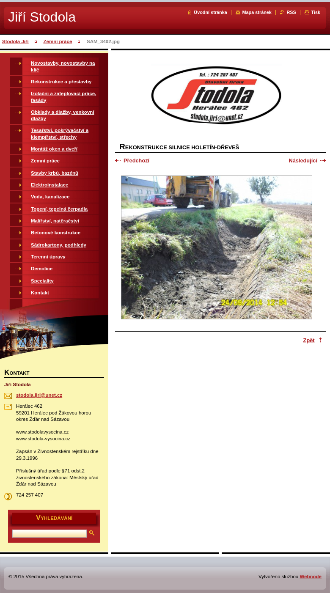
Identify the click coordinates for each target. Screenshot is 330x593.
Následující (303, 160)
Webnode (311, 576)
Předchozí (136, 160)
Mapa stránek (257, 12)
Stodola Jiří (15, 41)
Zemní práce (57, 41)
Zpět (309, 340)
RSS (291, 12)
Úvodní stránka (210, 12)
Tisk (315, 12)
